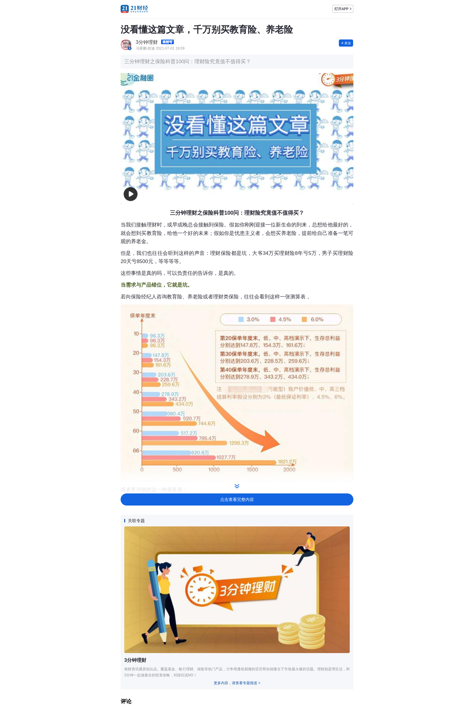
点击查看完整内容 (237, 499)
